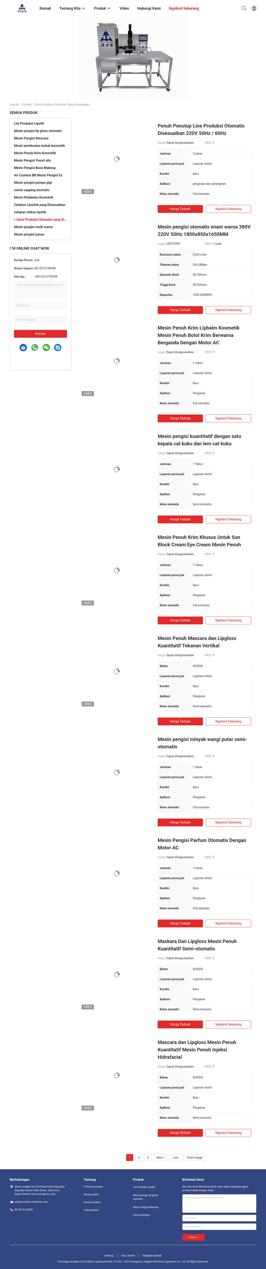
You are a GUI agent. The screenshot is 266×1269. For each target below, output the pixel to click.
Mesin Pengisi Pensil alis (32, 160)
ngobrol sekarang (228, 209)
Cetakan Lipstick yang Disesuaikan (39, 205)
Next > (160, 1157)
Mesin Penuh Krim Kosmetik (35, 153)
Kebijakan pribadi (152, 1255)
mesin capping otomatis (32, 190)
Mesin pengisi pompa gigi (33, 183)
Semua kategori (141, 1215)
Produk (27, 104)
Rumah (14, 104)
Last (175, 1157)
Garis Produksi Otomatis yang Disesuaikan (41, 220)
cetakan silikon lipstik (30, 212)
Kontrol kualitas (92, 1202)
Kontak (40, 334)
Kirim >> (193, 1237)
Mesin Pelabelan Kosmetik (33, 197)
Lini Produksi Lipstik (29, 123)
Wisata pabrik (91, 1194)
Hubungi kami (91, 1210)
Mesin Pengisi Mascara (31, 138)
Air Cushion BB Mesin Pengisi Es (38, 175)
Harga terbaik (180, 209)
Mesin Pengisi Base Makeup (35, 168)
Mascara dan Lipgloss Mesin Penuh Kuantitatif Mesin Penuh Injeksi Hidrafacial (197, 1049)
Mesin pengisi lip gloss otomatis (38, 131)
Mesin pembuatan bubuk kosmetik (39, 146)
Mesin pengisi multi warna (33, 227)
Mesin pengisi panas (29, 234)
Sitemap (109, 1255)
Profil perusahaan (93, 1186)
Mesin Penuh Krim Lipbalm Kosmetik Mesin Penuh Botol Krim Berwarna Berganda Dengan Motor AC (198, 335)
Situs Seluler (128, 1255)
